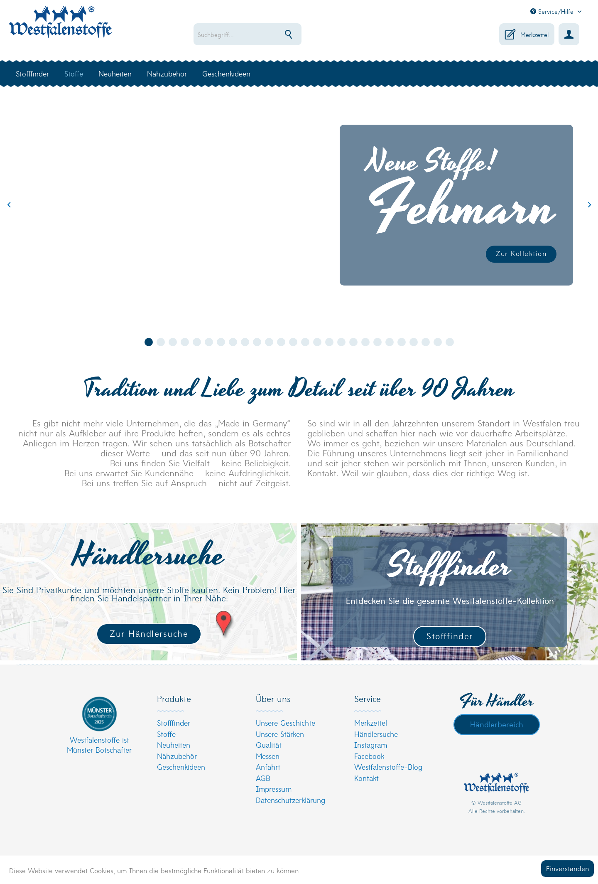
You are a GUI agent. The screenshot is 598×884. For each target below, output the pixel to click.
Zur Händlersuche (149, 633)
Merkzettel (370, 722)
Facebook (369, 756)
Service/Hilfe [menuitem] (553, 11)
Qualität (269, 744)
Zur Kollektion (521, 253)
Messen (267, 756)
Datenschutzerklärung (290, 800)
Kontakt (366, 778)
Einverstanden (567, 868)
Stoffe (166, 734)
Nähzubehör (177, 756)
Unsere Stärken (280, 734)
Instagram (370, 744)
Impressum (274, 788)
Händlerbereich (496, 724)
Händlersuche (376, 734)
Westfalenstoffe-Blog (388, 766)
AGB (263, 778)
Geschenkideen (181, 766)
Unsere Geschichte (285, 722)
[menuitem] (274, 34)
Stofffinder (449, 636)
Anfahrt (268, 766)
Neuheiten (173, 744)
